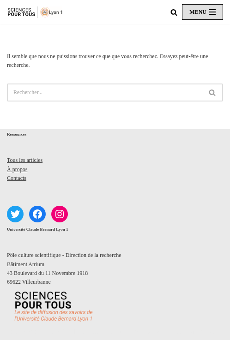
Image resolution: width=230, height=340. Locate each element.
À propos (17, 169)
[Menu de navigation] (202, 12)
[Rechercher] (173, 12)
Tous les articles (24, 160)
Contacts (16, 178)
